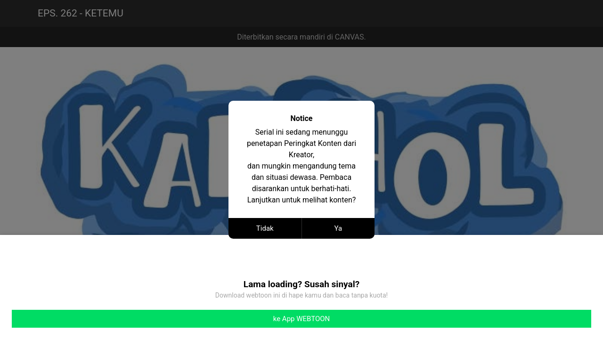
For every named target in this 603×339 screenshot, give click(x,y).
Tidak (265, 228)
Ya (338, 228)
